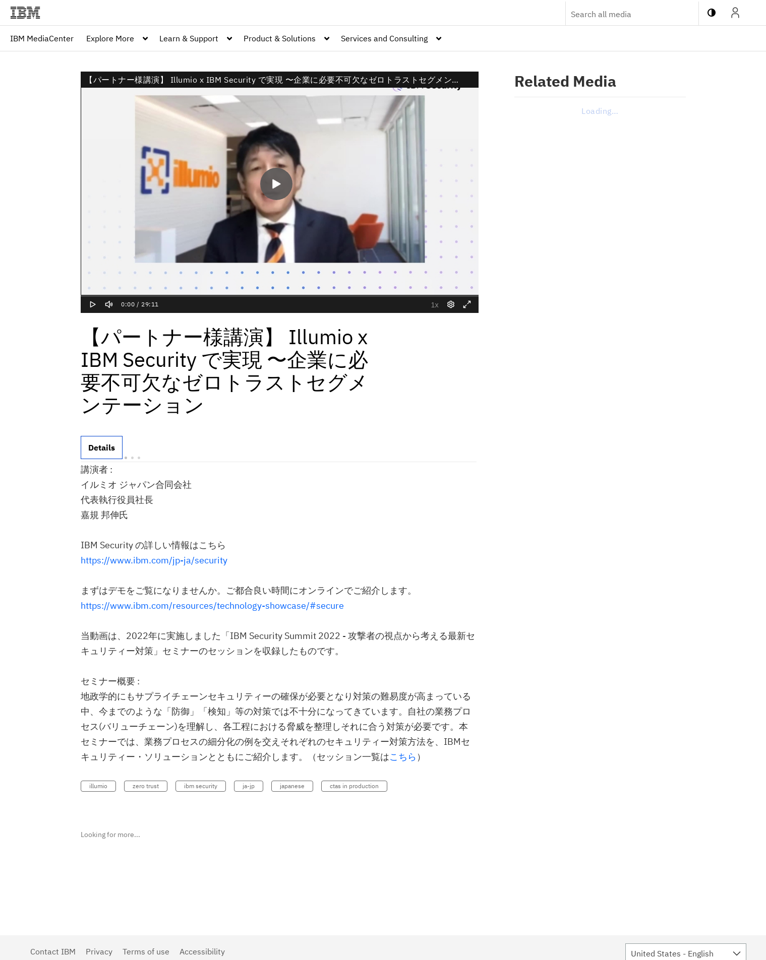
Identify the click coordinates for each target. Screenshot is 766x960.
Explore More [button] (110, 38)
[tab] (102, 447)
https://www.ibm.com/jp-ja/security (154, 560)
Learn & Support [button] (188, 38)
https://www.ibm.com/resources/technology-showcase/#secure (212, 605)
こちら (403, 756)
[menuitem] (42, 38)
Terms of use (146, 951)
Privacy (99, 951)
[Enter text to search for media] (621, 14)
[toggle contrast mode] (711, 12)
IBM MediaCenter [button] (42, 38)
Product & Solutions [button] (280, 38)
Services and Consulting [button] (384, 38)
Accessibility (202, 951)
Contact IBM (53, 951)
